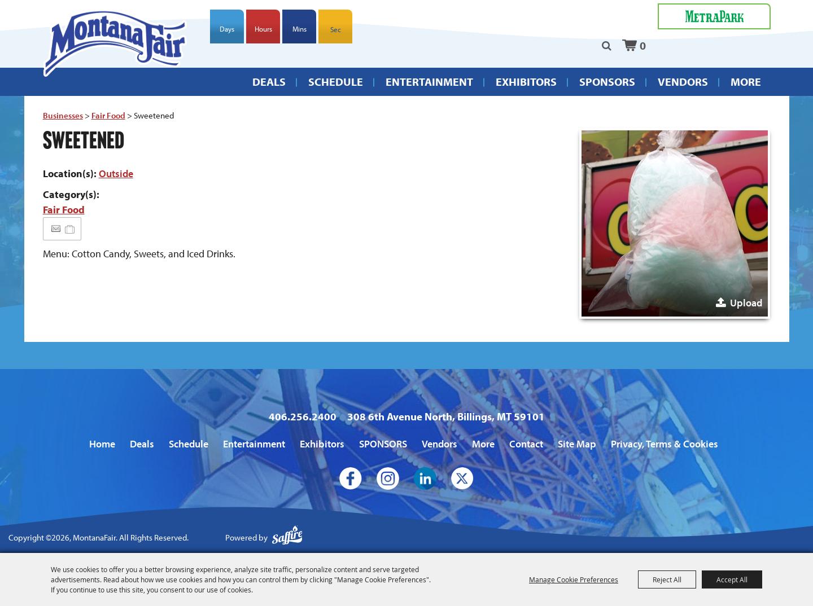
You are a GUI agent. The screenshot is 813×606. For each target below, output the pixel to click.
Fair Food (108, 115)
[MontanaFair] (115, 43)
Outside (116, 173)
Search (607, 45)
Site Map (577, 443)
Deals (269, 81)
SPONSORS (607, 81)
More (746, 81)
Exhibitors (526, 81)
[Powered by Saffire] (287, 538)
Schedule (335, 81)
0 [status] (643, 45)
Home (102, 443)
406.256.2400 (302, 416)
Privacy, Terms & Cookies (664, 443)
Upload (746, 302)
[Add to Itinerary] (70, 228)
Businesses (63, 115)
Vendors (683, 81)
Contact (526, 443)
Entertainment (429, 81)
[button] (674, 223)
